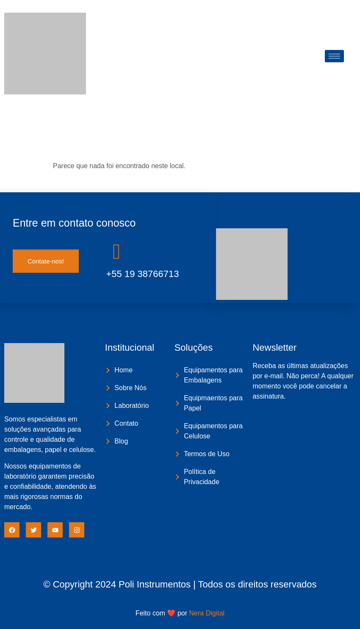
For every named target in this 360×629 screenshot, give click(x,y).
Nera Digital (207, 613)
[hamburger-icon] (334, 56)
